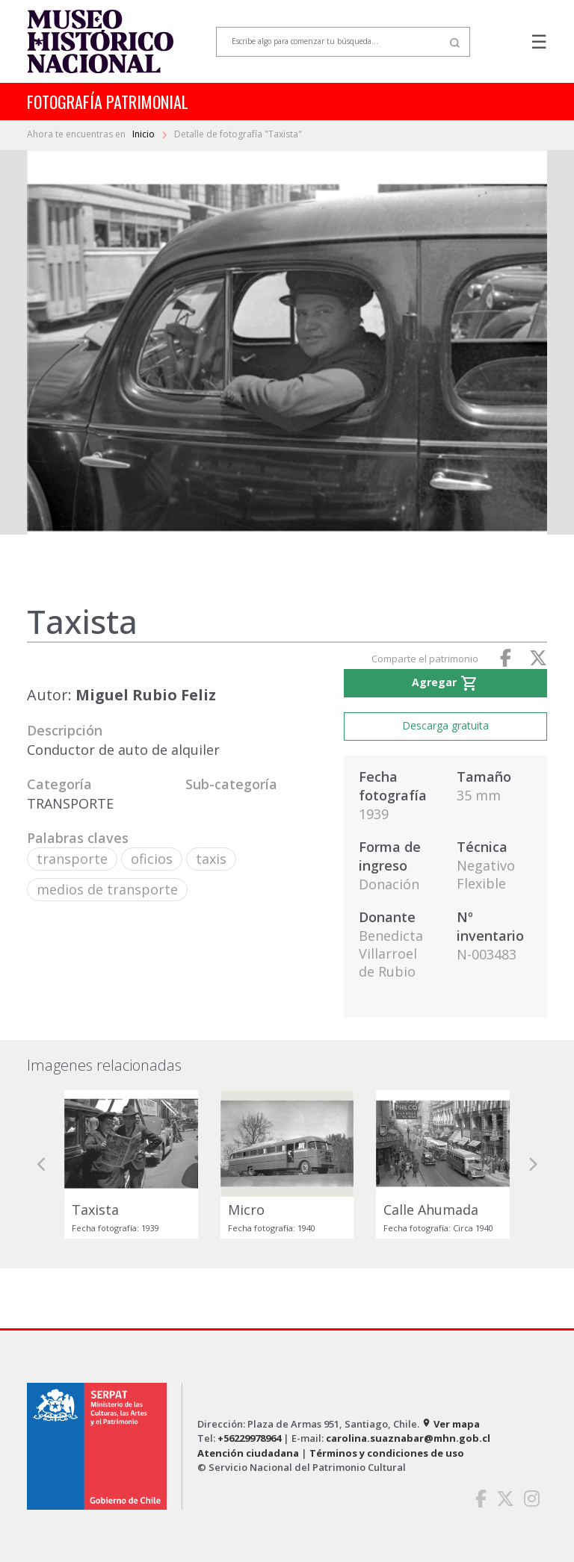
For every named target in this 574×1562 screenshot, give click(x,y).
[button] (41, 1164)
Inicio (144, 134)
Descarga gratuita (445, 725)
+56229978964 (249, 1438)
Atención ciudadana (248, 1453)
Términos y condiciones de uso (386, 1453)
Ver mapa (451, 1424)
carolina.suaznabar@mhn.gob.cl (408, 1438)
